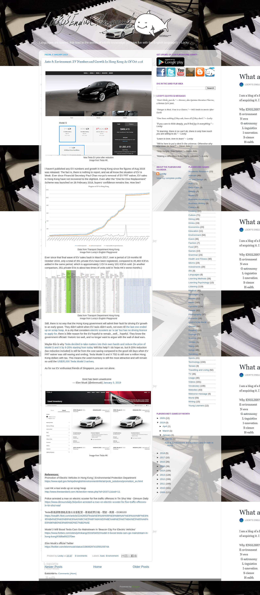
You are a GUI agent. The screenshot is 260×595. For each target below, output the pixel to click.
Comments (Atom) (67, 573)
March (166, 431)
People (192, 310)
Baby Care (194, 187)
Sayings (192, 334)
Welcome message (198, 394)
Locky (61, 556)
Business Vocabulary (199, 199)
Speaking (193, 354)
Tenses (192, 366)
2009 (163, 492)
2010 (163, 488)
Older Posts (141, 566)
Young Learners (196, 405)
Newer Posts (53, 566)
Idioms (192, 263)
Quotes (192, 326)
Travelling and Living (199, 370)
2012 (163, 479)
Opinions (193, 306)
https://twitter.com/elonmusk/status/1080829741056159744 (77, 546)
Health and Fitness (198, 259)
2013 (163, 475)
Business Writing (197, 203)
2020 (163, 418)
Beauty (192, 191)
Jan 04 (169, 439)
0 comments (81, 556)
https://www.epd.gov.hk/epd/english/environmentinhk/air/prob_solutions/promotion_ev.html (94, 481)
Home (97, 566)
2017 (163, 457)
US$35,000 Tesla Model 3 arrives (75, 361)
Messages (194, 294)
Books (192, 195)
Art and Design (196, 179)
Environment (112, 556)
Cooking (193, 211)
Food (191, 247)
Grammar (193, 255)
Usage (192, 378)
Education (193, 231)
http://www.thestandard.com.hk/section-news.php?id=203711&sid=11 (82, 491)
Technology (194, 362)
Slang (191, 346)
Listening (193, 286)
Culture (192, 215)
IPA (190, 271)
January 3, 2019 (112, 382)
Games (192, 251)
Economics (194, 227)
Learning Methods (197, 278)
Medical (192, 290)
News (191, 302)
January (167, 435)
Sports (192, 358)
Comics (192, 207)
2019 (163, 422)
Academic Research (199, 171)
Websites (193, 390)
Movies (192, 298)
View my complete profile (169, 178)
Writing (192, 401)
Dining (192, 219)
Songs (192, 350)
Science (192, 338)
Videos (192, 382)
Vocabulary (194, 386)
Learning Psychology (199, 282)
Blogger (136, 586)
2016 (163, 462)
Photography (195, 314)
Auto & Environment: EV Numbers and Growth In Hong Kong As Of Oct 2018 (94, 62)
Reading (193, 330)
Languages (194, 274)
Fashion (192, 243)
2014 (163, 470)
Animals (192, 175)
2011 (163, 483)
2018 (163, 453)
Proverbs (193, 318)
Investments (195, 267)
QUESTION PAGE (198, 322)
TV (190, 374)
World (191, 398)
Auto (102, 556)
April (165, 426)
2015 (163, 466)
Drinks (192, 223)
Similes (192, 342)
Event (191, 239)
